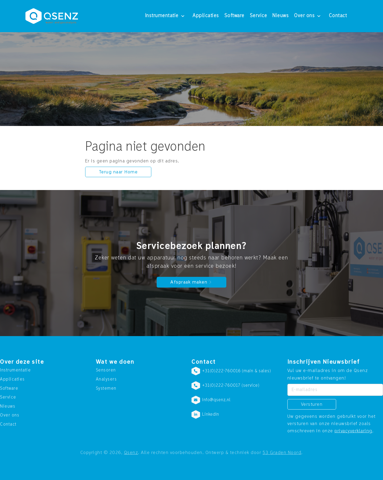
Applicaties (206, 15)
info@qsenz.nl (216, 400)
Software (234, 15)
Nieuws (280, 15)
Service (258, 15)
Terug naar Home (118, 172)
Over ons (304, 15)
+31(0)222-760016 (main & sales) (236, 371)
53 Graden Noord (282, 452)
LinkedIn (210, 414)
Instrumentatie (162, 15)
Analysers (106, 379)
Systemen (106, 388)
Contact (338, 15)
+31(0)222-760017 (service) (231, 385)
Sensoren (106, 370)
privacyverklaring (353, 431)
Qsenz (131, 452)
